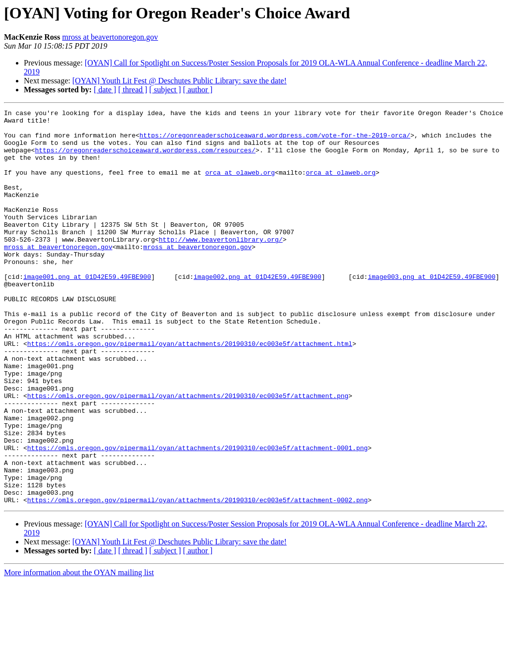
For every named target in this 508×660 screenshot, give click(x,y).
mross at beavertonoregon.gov (110, 37)
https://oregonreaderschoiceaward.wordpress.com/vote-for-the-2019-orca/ (274, 140)
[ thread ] (132, 89)
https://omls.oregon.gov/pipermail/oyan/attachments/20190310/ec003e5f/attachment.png (187, 453)
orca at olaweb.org (240, 185)
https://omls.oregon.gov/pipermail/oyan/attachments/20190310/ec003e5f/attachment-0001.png (197, 516)
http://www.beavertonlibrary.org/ (221, 266)
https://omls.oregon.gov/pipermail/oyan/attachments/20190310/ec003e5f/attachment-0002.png (197, 578)
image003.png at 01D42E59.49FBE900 (431, 310)
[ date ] (105, 89)
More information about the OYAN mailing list (79, 651)
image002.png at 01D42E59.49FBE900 (257, 310)
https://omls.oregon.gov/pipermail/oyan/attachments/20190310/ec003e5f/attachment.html (189, 391)
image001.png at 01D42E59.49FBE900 (87, 310)
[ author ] (198, 89)
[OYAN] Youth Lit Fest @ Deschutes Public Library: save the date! (179, 80)
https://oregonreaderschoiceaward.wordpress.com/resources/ (145, 158)
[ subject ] (165, 89)
